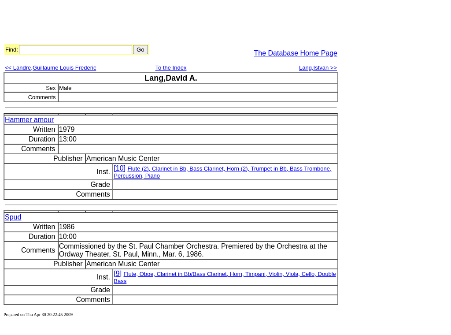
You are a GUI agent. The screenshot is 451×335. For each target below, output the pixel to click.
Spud (13, 217)
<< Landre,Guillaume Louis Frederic (50, 67)
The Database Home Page (295, 53)
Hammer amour (29, 119)
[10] (120, 168)
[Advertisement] (164, 23)
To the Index (171, 67)
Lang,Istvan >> (318, 67)
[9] (118, 273)
